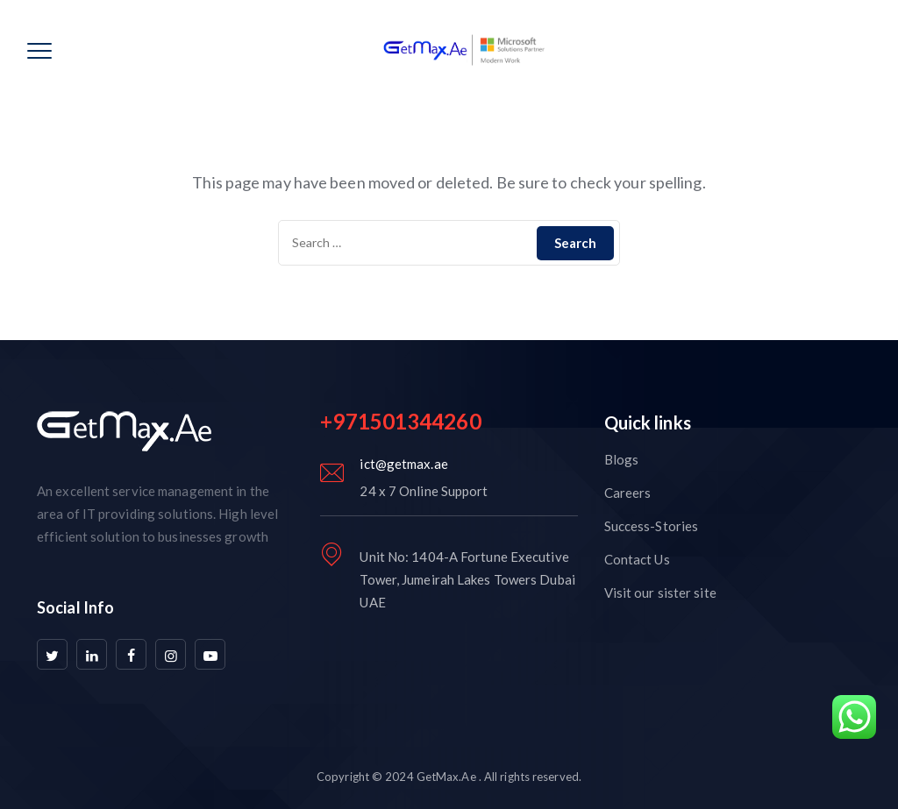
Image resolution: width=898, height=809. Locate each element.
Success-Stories (651, 526)
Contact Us (637, 559)
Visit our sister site (660, 592)
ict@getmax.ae (403, 464)
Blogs (621, 459)
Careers (628, 492)
